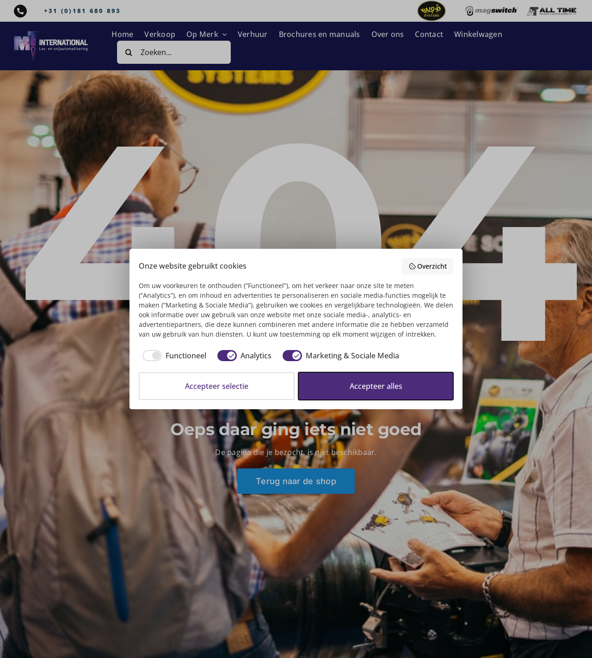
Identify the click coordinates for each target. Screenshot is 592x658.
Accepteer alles (376, 386)
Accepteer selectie (216, 386)
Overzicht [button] (427, 266)
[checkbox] (172, 355)
